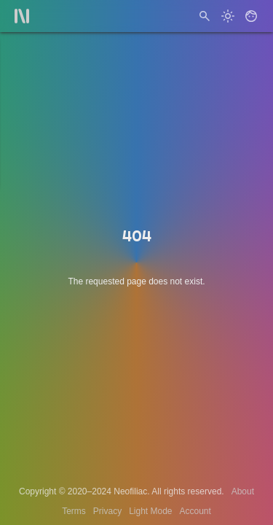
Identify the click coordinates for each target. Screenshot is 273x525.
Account (195, 511)
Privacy (107, 511)
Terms (74, 511)
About (243, 491)
